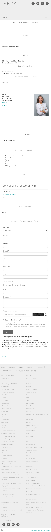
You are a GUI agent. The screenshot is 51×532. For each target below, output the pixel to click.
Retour (4, 356)
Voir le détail (7, 194)
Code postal (7, 266)
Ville (4, 274)
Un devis (8, 285)
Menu (5, 17)
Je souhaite (7, 282)
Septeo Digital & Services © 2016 (40, 530)
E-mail (5, 251)
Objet (5, 289)
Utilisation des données (11, 320)
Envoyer (8, 332)
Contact (4, 106)
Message (6, 297)
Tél (4, 259)
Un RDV (16, 285)
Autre (24, 285)
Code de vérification (10, 311)
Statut (5, 228)
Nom (5, 235)
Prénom (6, 243)
